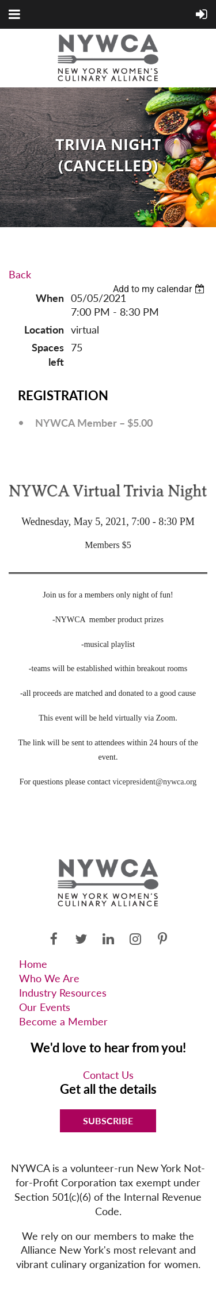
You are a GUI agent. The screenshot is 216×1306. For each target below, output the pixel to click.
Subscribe (108, 1120)
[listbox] (160, 289)
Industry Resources (63, 992)
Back (20, 274)
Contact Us (108, 1074)
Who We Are (49, 978)
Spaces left (48, 354)
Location (44, 329)
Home (33, 964)
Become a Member (63, 1021)
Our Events (44, 1007)
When (50, 298)
